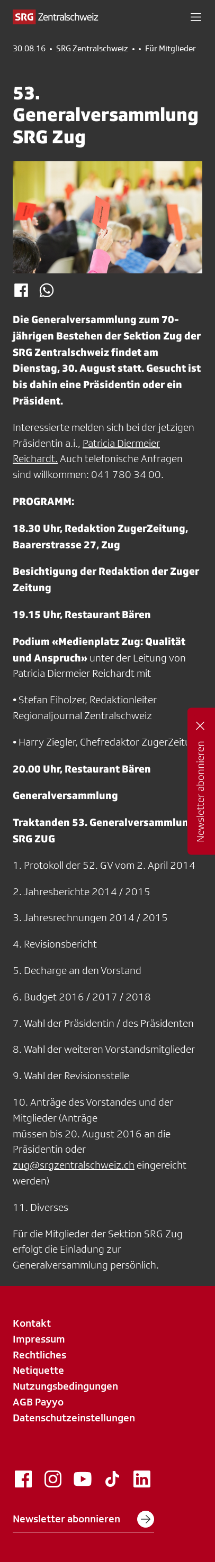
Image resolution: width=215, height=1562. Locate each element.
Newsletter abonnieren (83, 1519)
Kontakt (32, 1323)
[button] (196, 17)
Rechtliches (39, 1355)
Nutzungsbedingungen (65, 1386)
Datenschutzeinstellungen (74, 1417)
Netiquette (38, 1370)
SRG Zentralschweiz (92, 48)
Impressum (39, 1339)
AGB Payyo (38, 1402)
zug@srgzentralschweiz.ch (74, 1165)
